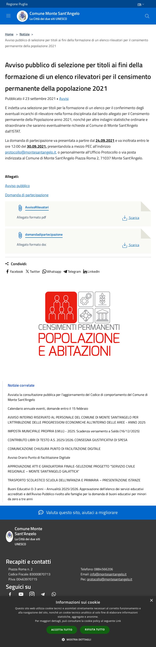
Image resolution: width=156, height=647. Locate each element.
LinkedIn (91, 271)
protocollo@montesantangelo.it (109, 579)
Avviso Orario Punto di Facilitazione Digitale (39, 457)
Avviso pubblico (17, 186)
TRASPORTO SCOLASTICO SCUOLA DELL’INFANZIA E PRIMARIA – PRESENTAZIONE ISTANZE (74, 480)
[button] (78, 639)
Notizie (25, 34)
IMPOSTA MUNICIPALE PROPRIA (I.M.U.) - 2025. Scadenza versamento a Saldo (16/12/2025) (73, 431)
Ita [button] (141, 4)
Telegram (72, 271)
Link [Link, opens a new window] (118, 621)
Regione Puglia (17, 3)
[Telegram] (43, 594)
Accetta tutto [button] (61, 630)
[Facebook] (10, 594)
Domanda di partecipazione (27, 195)
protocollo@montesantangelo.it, (31, 152)
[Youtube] (21, 594)
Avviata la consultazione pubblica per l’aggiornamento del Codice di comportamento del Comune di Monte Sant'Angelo (78, 397)
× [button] (151, 600)
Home (9, 34)
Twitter (32, 271)
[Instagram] (32, 594)
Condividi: (16, 264)
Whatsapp (51, 271)
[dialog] (78, 621)
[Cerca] (147, 16)
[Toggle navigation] (8, 15)
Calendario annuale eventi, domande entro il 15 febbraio (48, 408)
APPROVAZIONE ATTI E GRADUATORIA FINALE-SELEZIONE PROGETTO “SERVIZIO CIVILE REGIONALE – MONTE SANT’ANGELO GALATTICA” (71, 469)
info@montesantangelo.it (108, 574)
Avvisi (64, 98)
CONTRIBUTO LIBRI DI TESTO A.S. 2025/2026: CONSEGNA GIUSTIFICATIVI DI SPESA (67, 439)
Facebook (14, 271)
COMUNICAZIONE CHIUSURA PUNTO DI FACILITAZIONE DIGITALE (54, 448)
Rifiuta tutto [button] (95, 629)
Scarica (130, 217)
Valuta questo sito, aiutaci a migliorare (78, 512)
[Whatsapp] (54, 594)
